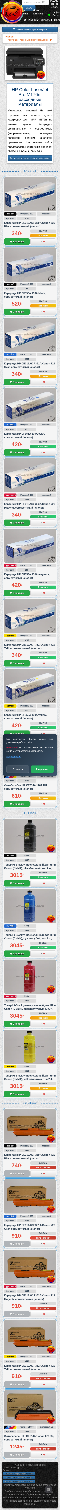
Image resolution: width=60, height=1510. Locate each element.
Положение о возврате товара (18, 1478)
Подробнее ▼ (13, 756)
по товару (24, 12)
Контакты (43, 19)
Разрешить (42, 769)
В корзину (17, 241)
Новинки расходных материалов (18, 1481)
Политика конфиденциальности (19, 1474)
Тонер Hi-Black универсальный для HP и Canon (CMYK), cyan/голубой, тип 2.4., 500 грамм (30, 938)
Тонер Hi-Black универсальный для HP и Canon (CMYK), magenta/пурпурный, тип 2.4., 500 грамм (30, 1009)
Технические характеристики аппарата (30, 158)
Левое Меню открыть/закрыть (30, 29)
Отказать (18, 769)
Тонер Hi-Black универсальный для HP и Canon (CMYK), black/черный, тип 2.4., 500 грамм (30, 868)
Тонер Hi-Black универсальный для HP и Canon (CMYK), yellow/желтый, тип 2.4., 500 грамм (30, 1079)
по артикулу (38, 12)
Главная (30, 19)
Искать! (28, 8)
